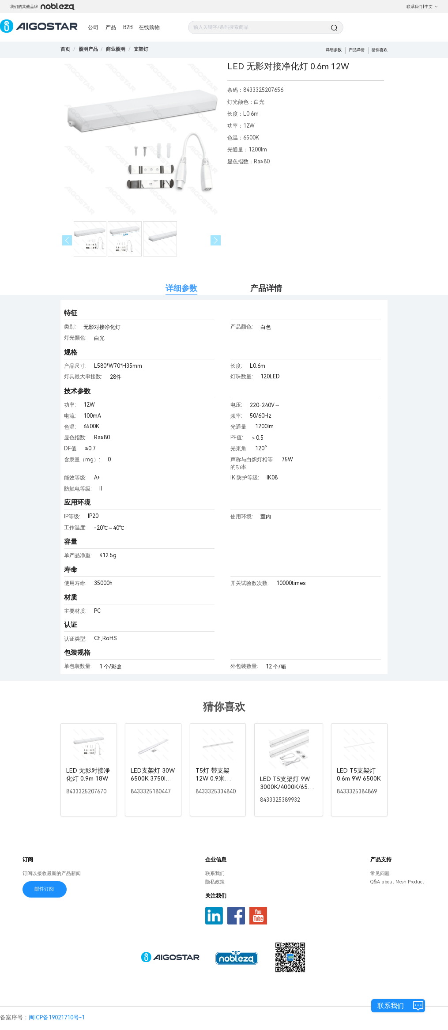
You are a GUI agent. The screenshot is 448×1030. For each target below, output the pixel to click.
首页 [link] (65, 49)
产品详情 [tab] (266, 288)
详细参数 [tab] (181, 288)
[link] (88, 49)
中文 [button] (431, 6)
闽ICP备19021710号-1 (57, 1017)
